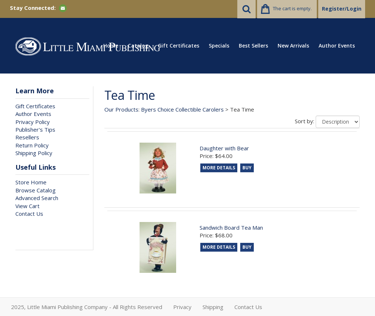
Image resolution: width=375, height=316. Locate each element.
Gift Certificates (178, 45)
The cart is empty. (292, 8)
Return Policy (32, 145)
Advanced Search (36, 198)
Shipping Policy (33, 153)
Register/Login (341, 8)
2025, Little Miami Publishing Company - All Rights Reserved (86, 307)
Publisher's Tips (35, 129)
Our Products (121, 109)
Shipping (213, 307)
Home (110, 45)
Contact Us (29, 213)
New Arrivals (293, 45)
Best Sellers (253, 45)
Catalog (138, 45)
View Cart (27, 206)
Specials (219, 45)
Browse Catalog (35, 190)
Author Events (337, 45)
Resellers (27, 137)
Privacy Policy (32, 121)
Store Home (31, 182)
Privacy (182, 307)
